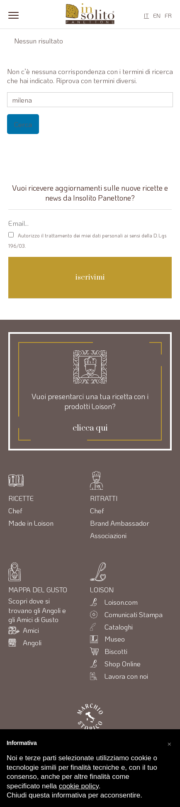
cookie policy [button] (79, 786)
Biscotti (116, 651)
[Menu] (13, 14)
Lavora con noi (126, 675)
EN (157, 15)
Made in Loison (31, 522)
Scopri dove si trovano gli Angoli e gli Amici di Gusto (37, 610)
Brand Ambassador (119, 522)
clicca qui (90, 428)
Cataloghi (119, 626)
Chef (15, 510)
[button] (169, 742)
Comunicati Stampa (134, 614)
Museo (115, 638)
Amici (31, 630)
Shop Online (123, 663)
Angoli (32, 642)
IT (146, 15)
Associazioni (108, 535)
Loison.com (121, 601)
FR (168, 15)
